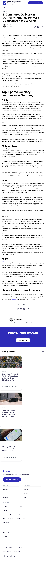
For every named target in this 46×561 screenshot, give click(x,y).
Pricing (4, 493)
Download (6, 497)
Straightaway (14, 299)
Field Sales (6, 522)
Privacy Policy (17, 551)
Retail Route (6, 511)
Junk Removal (7, 515)
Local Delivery (21, 519)
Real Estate (20, 515)
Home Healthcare (8, 519)
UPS (3, 262)
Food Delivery (7, 507)
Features (5, 489)
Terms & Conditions (7, 551)
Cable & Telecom (21, 507)
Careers (5, 536)
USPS (26, 493)
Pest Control (20, 511)
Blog (4, 540)
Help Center (6, 532)
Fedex (26, 489)
